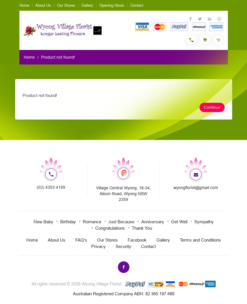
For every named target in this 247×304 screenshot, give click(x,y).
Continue (212, 107)
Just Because (121, 221)
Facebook (137, 240)
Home (24, 5)
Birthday (68, 221)
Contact (136, 5)
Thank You (142, 228)
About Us (43, 5)
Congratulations (110, 228)
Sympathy (204, 221)
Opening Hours (111, 5)
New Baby (43, 221)
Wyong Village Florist (101, 283)
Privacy (98, 246)
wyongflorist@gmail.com (195, 187)
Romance (92, 221)
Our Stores (66, 5)
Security (123, 246)
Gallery (87, 5)
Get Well (179, 221)
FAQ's (81, 240)
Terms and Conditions (200, 240)
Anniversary (152, 221)
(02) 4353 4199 (51, 187)
